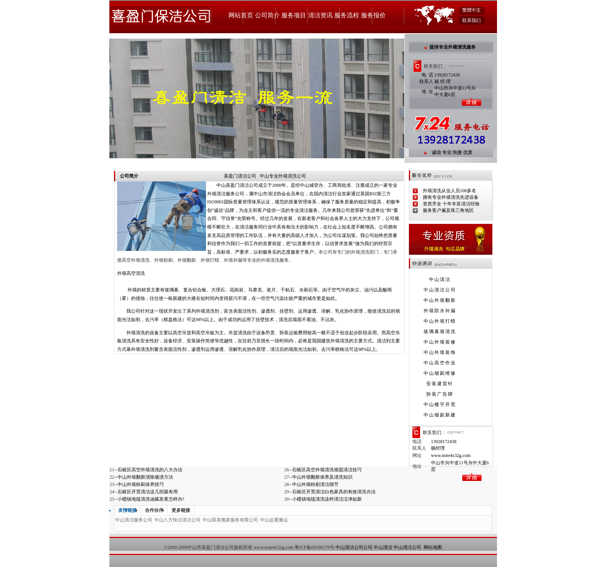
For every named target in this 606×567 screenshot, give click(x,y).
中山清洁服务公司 (133, 520)
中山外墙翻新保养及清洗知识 (322, 477)
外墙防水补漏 (440, 310)
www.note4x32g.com (451, 455)
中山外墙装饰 (440, 352)
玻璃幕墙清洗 (440, 331)
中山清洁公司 (440, 290)
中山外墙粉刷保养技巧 (140, 484)
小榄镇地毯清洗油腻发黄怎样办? (150, 499)
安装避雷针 (439, 383)
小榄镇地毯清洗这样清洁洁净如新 (327, 499)
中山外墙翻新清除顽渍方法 (145, 477)
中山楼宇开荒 (440, 404)
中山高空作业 (440, 363)
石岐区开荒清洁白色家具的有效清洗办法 (334, 491)
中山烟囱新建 (440, 415)
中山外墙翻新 (440, 300)
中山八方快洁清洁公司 (177, 520)
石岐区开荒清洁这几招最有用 (147, 491)
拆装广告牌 (439, 394)
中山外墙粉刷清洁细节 (315, 484)
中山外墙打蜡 (440, 321)
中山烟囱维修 (440, 373)
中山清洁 (440, 279)
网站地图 (433, 547)
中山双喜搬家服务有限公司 (230, 520)
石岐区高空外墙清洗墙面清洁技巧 (327, 469)
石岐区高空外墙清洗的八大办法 (149, 469)
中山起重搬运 (274, 520)
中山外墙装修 (440, 342)
